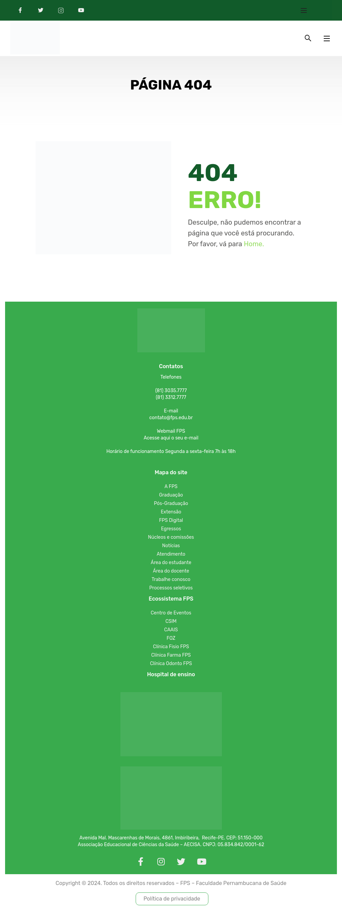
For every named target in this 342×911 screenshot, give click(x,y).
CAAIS (171, 631)
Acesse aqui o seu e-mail (171, 439)
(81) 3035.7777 (171, 392)
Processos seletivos (170, 589)
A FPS (170, 487)
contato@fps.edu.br (170, 419)
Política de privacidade (171, 899)
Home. (254, 245)
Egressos (171, 530)
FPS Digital (171, 521)
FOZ (171, 639)
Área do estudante (171, 563)
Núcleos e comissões (171, 538)
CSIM (171, 622)
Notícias (171, 547)
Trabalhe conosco (171, 580)
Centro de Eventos (171, 614)
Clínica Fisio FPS (171, 648)
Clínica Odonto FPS (171, 664)
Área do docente (171, 572)
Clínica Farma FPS (171, 656)
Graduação (171, 496)
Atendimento (171, 555)
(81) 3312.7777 (171, 398)
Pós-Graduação (171, 504)
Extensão (171, 513)
